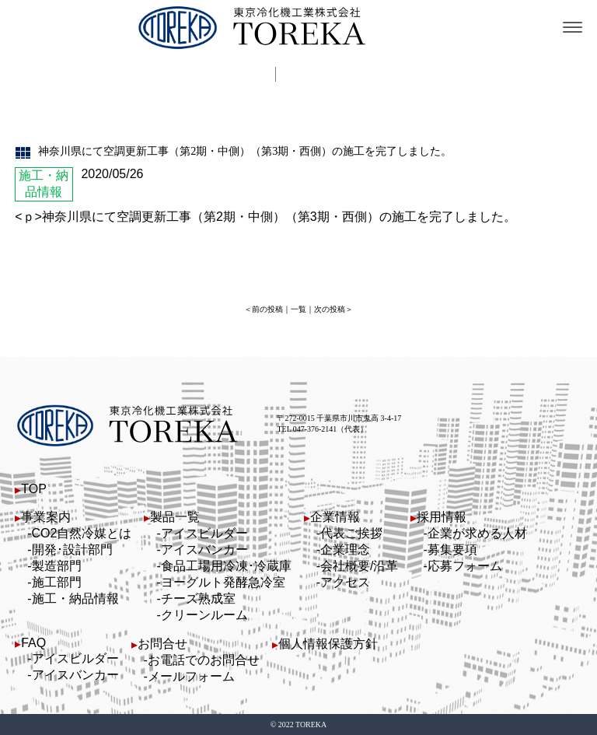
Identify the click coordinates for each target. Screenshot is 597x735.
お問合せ (162, 643)
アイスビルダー (204, 533)
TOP (34, 488)
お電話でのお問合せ (204, 660)
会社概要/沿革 (359, 565)
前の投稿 (267, 309)
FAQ (33, 642)
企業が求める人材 (477, 533)
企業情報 (335, 516)
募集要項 (452, 549)
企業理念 (345, 549)
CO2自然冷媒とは (82, 533)
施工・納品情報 (75, 598)
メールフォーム (191, 676)
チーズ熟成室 (198, 598)
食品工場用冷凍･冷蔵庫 (226, 565)
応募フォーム (465, 565)
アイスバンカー (204, 549)
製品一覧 (175, 516)
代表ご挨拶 (351, 533)
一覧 (298, 309)
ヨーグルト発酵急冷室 (223, 582)
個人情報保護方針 (328, 643)
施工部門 (57, 582)
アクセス (345, 582)
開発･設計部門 (72, 549)
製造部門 (57, 565)
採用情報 (441, 516)
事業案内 (46, 516)
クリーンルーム (204, 614)
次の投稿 (329, 309)
